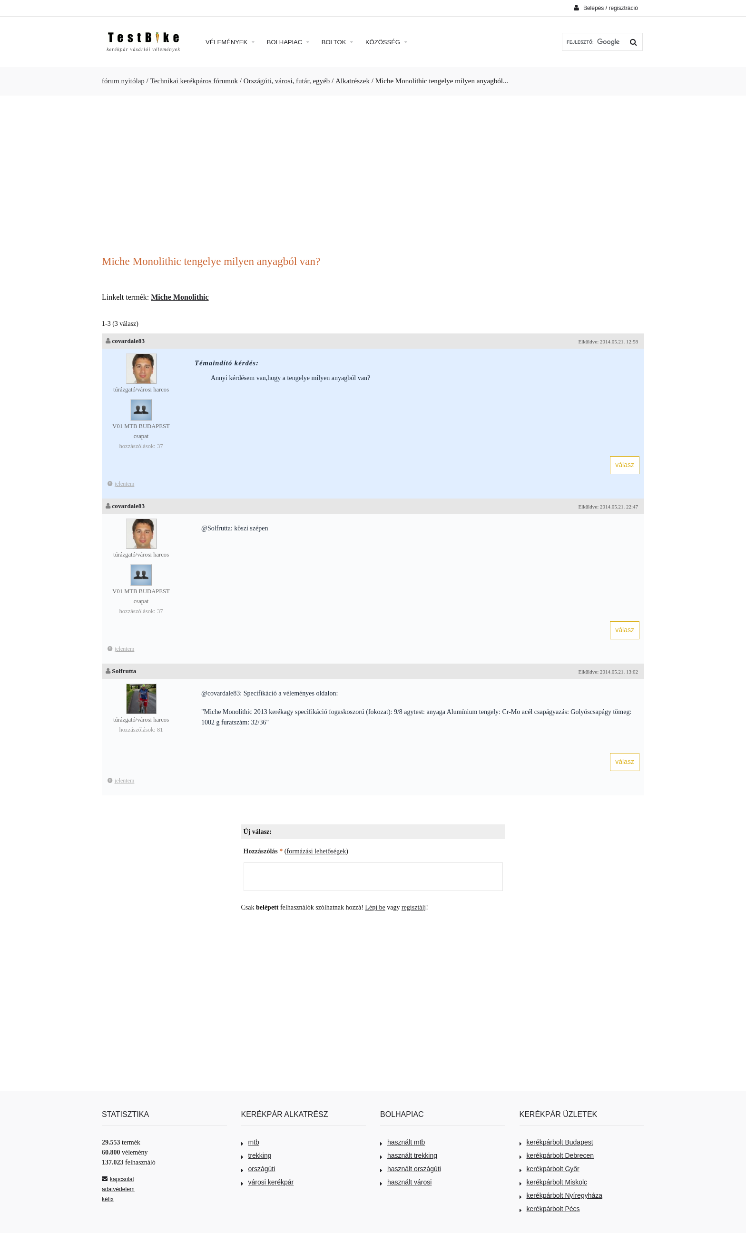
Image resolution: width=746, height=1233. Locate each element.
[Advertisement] (373, 176)
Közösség (386, 42)
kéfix (108, 1199)
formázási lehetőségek (316, 851)
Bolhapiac (288, 42)
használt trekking (408, 1155)
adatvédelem (118, 1189)
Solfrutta (124, 671)
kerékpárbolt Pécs (550, 1209)
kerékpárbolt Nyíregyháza (561, 1195)
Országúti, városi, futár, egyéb (287, 81)
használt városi (406, 1182)
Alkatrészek (352, 81)
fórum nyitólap (123, 81)
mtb (250, 1142)
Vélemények (230, 42)
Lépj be (375, 907)
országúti (258, 1169)
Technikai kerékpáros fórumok (194, 81)
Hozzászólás (263, 851)
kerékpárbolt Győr (549, 1169)
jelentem (121, 483)
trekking (256, 1155)
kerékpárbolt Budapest (556, 1142)
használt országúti (410, 1169)
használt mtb (402, 1142)
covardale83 (128, 340)
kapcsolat (118, 1179)
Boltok (337, 42)
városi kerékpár (267, 1182)
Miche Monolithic (179, 297)
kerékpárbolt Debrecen (557, 1155)
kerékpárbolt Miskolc (554, 1182)
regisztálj (414, 907)
